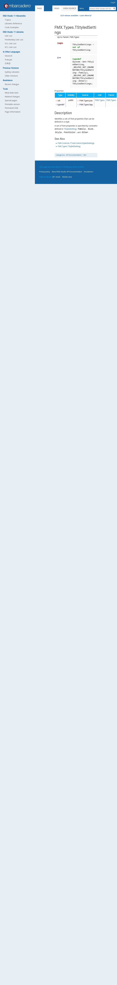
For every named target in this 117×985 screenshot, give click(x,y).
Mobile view (67, 177)
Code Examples (12, 27)
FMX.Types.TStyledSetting (69, 146)
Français (8, 59)
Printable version (12, 104)
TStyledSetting (70, 129)
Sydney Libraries (12, 72)
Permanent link (11, 108)
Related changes (12, 96)
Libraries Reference (13, 23)
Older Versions (11, 75)
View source (69, 8)
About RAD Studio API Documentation (67, 171)
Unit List (8, 35)
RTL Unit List (10, 47)
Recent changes (12, 84)
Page (39, 8)
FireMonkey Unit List (14, 39)
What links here (11, 92)
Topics (8, 19)
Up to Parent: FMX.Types (68, 37)
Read (56, 8)
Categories (60, 155)
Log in (113, 2)
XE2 (84, 155)
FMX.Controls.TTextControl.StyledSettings (76, 143)
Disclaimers (88, 171)
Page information (12, 111)
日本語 (7, 63)
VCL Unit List (10, 43)
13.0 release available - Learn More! (75, 16)
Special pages (11, 100)
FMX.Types (100, 100)
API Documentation (74, 155)
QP (53, 177)
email (58, 177)
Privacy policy (44, 171)
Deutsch (8, 55)
